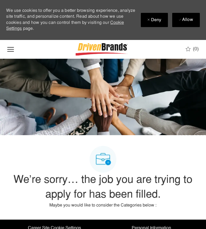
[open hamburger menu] (10, 49)
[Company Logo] (102, 49)
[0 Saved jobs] (192, 49)
